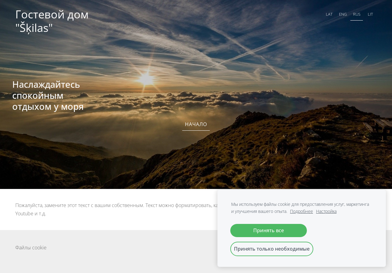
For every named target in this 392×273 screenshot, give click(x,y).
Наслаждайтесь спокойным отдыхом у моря (48, 95)
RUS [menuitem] (356, 14)
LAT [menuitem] (329, 14)
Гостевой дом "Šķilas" (53, 21)
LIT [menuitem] (370, 14)
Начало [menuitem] (196, 124)
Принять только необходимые (272, 248)
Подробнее (301, 211)
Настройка (326, 211)
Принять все (268, 230)
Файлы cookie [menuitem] (31, 247)
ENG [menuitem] (343, 14)
